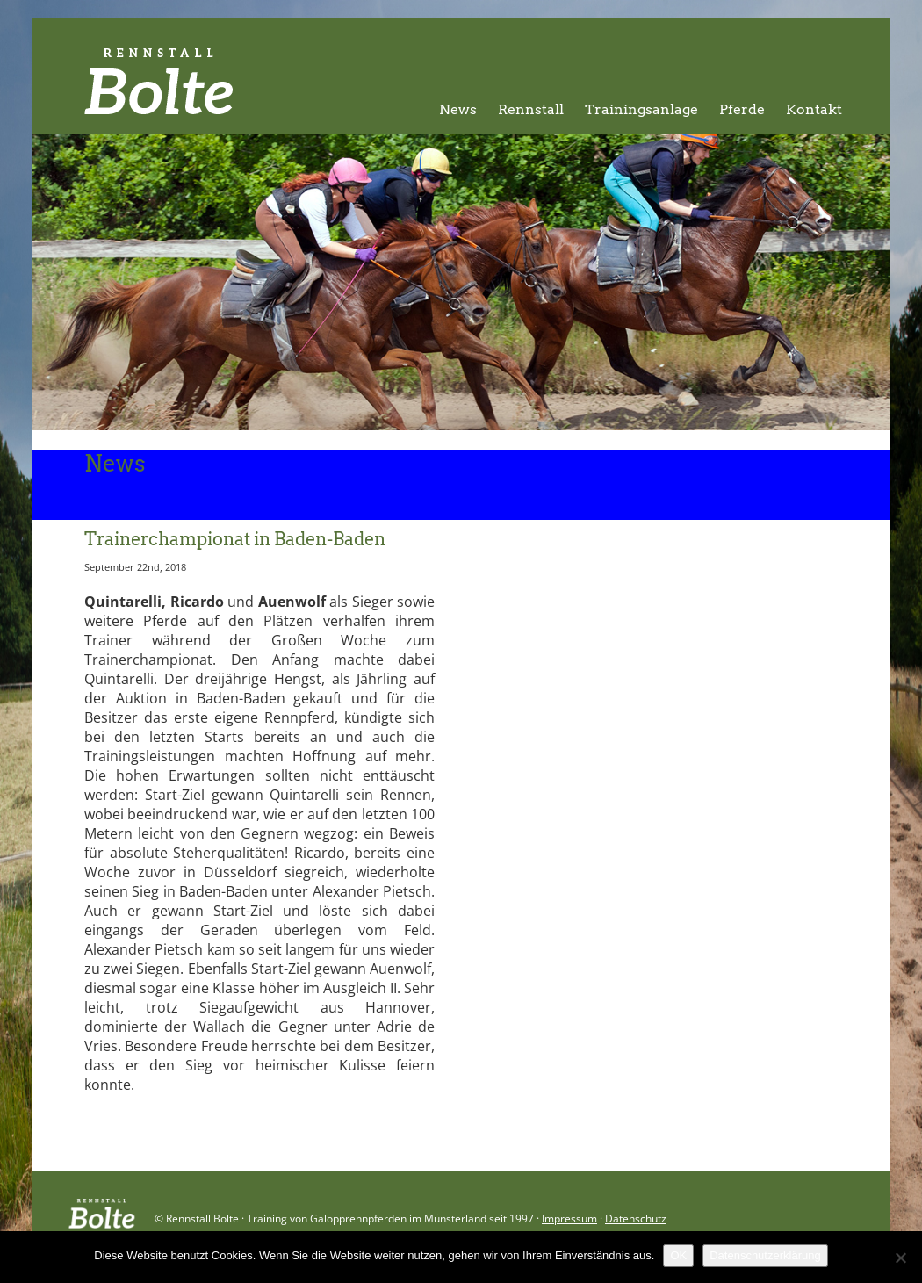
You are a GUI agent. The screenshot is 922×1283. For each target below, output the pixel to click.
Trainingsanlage (641, 109)
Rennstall (531, 109)
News (458, 109)
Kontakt (814, 109)
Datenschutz (635, 1218)
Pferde (742, 109)
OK (678, 1255)
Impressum (569, 1218)
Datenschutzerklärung (765, 1255)
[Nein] (900, 1257)
